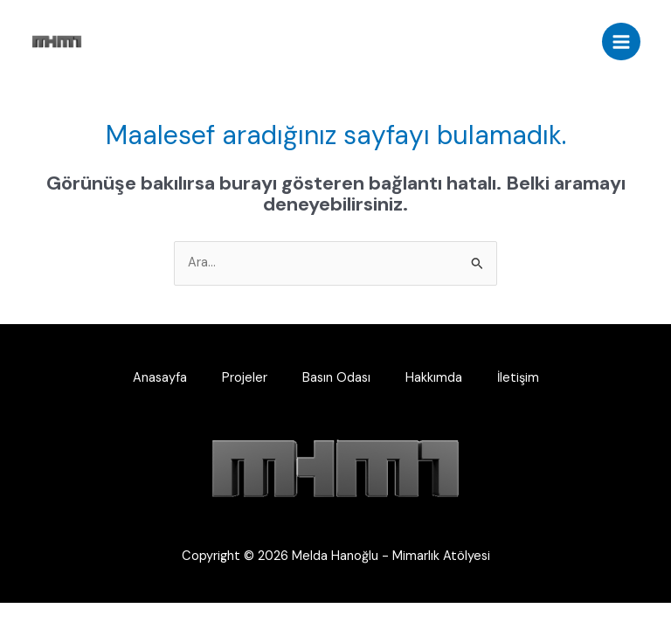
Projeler (244, 378)
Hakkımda (433, 378)
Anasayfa (160, 378)
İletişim (518, 378)
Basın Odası (336, 378)
